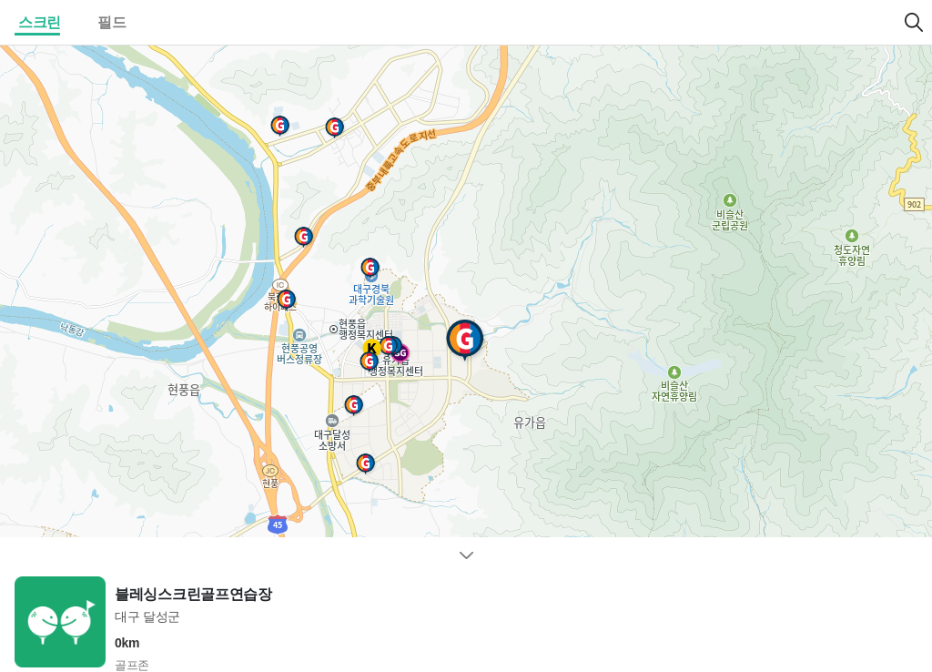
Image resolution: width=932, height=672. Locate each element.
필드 (111, 22)
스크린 (39, 22)
